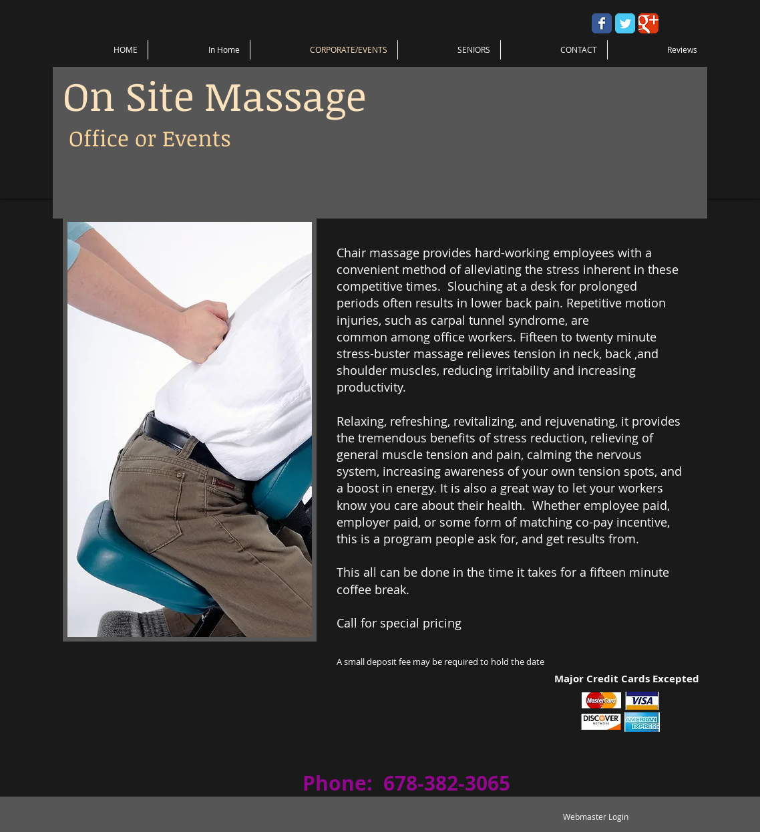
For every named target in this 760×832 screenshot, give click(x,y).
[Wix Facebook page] (602, 23)
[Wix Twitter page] (625, 23)
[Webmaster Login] (595, 816)
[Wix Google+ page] (648, 23)
